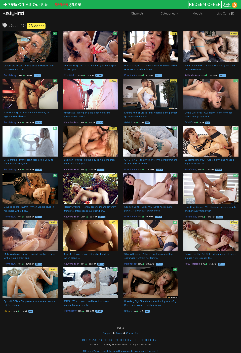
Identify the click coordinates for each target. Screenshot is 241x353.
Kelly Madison (192, 75)
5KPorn (8, 311)
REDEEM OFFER (205, 4)
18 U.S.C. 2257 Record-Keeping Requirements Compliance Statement (120, 351)
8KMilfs (128, 122)
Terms (119, 333)
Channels (141, 13)
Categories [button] (168, 14)
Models (197, 14)
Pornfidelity (10, 75)
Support (107, 333)
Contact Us (132, 333)
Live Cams (225, 14)
